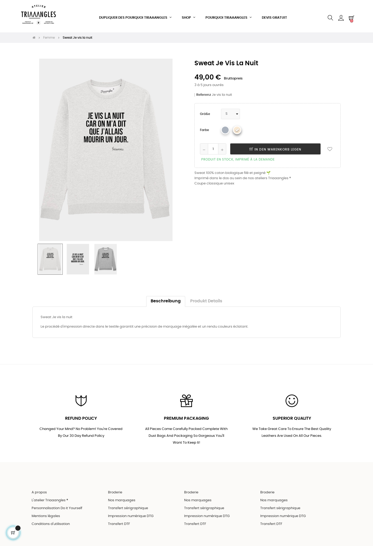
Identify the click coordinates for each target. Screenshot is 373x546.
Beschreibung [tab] (166, 298)
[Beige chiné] (237, 127)
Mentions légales (46, 513)
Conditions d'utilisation (51, 521)
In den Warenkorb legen (275, 146)
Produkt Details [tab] (206, 298)
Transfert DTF (119, 521)
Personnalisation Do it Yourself (57, 505)
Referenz (203, 91)
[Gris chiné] (225, 127)
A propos (39, 490)
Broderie (115, 490)
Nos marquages (121, 497)
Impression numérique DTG (131, 513)
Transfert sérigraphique (128, 505)
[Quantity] (213, 146)
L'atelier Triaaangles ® (50, 497)
